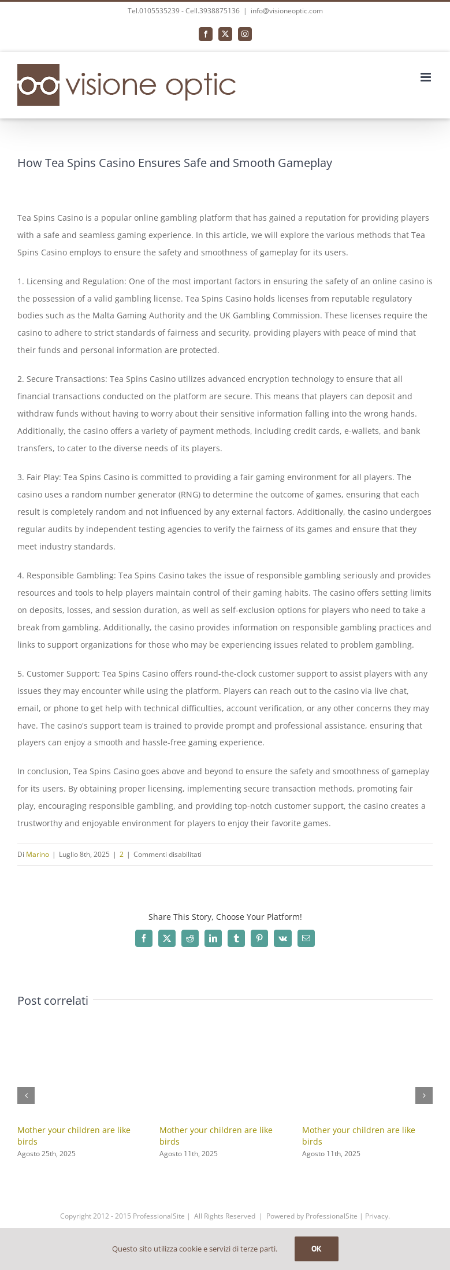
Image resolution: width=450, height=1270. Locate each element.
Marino (37, 854)
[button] (26, 1095)
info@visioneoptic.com (287, 11)
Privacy (376, 1216)
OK (316, 1248)
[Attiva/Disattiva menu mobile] (427, 77)
